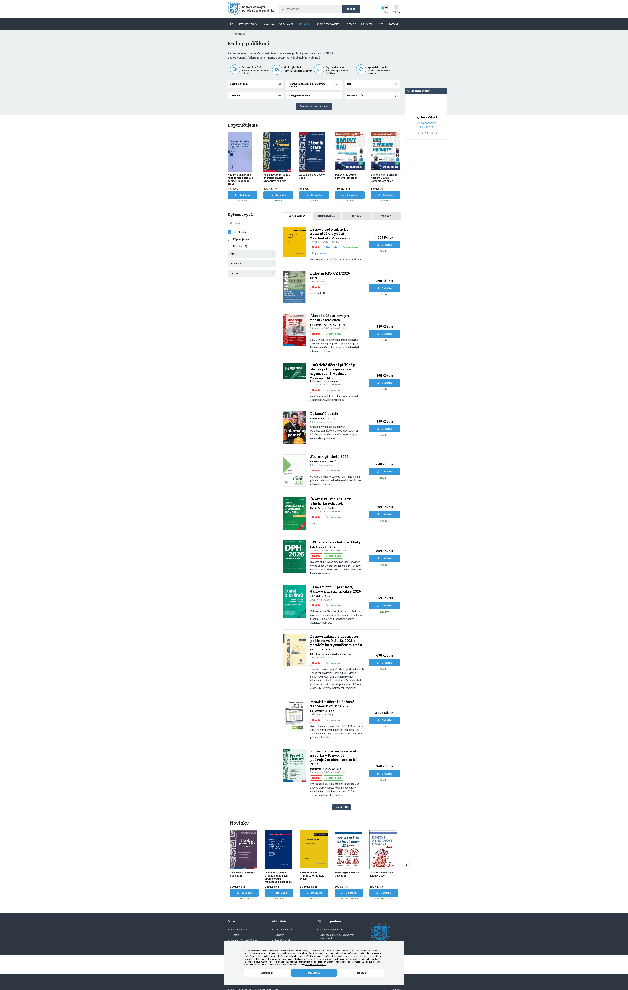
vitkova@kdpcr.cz (426, 122)
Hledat (351, 9)
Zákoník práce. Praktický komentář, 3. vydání (313, 875)
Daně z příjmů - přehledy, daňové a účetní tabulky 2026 (335, 589)
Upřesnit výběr (241, 214)
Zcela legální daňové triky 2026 (347, 874)
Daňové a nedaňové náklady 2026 (381, 874)
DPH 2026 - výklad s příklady (335, 542)
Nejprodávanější (326, 216)
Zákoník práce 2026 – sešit (312, 176)
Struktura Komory (240, 929)
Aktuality (279, 934)
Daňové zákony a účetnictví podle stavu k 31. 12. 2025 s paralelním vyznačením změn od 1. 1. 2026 (336, 642)
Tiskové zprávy (283, 929)
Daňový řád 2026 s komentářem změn (346, 176)
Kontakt (235, 934)
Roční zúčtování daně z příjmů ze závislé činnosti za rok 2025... (276, 177)
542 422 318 (426, 127)
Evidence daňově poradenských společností (336, 936)
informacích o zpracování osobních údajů (337, 950)
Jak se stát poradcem (331, 929)
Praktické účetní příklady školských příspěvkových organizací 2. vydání (333, 369)
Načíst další (341, 807)
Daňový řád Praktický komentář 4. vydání (329, 231)
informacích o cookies (315, 964)
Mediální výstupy (284, 940)
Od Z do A (386, 216)
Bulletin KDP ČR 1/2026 (330, 273)
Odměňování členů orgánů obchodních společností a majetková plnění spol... (278, 877)
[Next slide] (409, 167)
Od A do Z (356, 216)
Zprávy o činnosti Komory (245, 940)
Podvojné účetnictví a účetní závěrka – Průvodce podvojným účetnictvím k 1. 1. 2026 (335, 757)
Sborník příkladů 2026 (329, 456)
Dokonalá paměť (324, 413)
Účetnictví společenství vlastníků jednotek (331, 501)
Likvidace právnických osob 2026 (243, 874)
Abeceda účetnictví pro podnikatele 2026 (330, 318)
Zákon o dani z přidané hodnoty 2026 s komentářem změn (384, 177)
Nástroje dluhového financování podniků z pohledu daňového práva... (240, 179)
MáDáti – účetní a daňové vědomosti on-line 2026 (332, 704)
